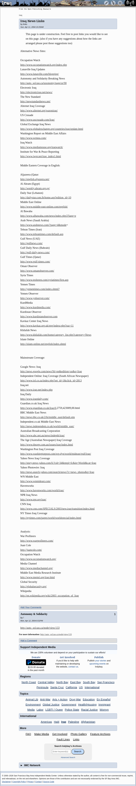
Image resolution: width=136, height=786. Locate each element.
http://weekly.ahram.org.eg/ (35, 188)
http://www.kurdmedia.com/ (35, 307)
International (92, 687)
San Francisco (105, 682)
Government (68, 704)
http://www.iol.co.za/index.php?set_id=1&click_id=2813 (51, 380)
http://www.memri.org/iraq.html (37, 577)
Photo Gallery (79, 734)
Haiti (56, 721)
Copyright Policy (19, 782)
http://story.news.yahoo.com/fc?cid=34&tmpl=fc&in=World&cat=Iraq (58, 462)
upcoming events (97, 664)
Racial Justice (89, 709)
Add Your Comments (30, 607)
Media (31, 709)
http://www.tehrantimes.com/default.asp (41, 234)
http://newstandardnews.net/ (35, 101)
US (81, 687)
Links (76, 739)
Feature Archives (100, 734)
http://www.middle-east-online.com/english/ (44, 206)
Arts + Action (60, 699)
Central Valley (46, 682)
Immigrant (104, 704)
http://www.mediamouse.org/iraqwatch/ (41, 147)
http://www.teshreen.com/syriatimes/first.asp (44, 279)
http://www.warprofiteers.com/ (36, 540)
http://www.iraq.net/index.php (36, 389)
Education (89, 699)
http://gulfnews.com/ (31, 243)
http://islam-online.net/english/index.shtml (43, 343)
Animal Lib (32, 699)
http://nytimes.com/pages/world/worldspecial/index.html (50, 517)
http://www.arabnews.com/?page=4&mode (43, 224)
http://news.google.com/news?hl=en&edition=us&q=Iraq (51, 371)
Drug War (75, 699)
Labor (40, 709)
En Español (103, 699)
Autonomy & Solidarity (33, 614)
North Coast (29, 682)
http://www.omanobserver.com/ (37, 270)
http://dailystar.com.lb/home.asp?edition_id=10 (45, 197)
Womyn (104, 709)
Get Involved (59, 734)
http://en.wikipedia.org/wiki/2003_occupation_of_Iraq (49, 595)
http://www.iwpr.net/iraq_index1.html (40, 156)
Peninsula (42, 687)
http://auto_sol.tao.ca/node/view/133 (40, 627)
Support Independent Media (38, 647)
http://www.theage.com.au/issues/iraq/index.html (46, 444)
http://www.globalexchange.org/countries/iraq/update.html (51, 128)
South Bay (89, 682)
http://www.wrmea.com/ (33, 137)
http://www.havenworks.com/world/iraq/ (42, 490)
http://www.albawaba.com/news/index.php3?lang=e (48, 215)
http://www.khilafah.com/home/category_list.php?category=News (55, 334)
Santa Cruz (57, 687)
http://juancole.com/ (31, 549)
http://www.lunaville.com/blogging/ (39, 73)
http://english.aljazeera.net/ (34, 179)
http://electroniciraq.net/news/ (36, 92)
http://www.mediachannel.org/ (36, 568)
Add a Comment (28, 640)
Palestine (73, 721)
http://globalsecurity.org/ (33, 586)
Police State (72, 709)
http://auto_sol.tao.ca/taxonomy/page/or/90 (43, 83)
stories (100, 660)
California (71, 687)
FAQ (28, 734)
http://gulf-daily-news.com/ (35, 252)
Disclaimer (6, 782)
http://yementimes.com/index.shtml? (40, 288)
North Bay (62, 682)
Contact (38, 782)
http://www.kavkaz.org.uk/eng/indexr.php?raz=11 (47, 325)
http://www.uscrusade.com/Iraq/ (37, 119)
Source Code (48, 782)
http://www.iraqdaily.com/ (34, 398)
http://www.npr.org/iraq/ (33, 499)
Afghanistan (88, 721)
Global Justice (51, 704)
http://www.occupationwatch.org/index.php (43, 64)
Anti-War (45, 699)
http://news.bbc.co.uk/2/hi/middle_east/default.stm (47, 417)
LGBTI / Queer (54, 709)
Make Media (41, 734)
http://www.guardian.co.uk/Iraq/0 (38, 407)
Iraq (20, 15)
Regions (25, 676)
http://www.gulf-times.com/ (35, 261)
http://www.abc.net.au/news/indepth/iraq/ (42, 435)
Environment (33, 704)
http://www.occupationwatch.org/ (38, 558)
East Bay (75, 682)
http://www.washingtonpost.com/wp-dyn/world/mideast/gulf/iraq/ (55, 453)
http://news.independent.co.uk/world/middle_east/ (47, 426)
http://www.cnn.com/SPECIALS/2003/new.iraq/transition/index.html (57, 508)
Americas (46, 721)
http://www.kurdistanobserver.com (38, 316)
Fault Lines (63, 739)
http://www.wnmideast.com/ (35, 481)
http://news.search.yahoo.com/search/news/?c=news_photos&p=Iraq (57, 472)
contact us (73, 667)
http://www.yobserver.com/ (35, 298)
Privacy (30, 782)
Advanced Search (68, 757)
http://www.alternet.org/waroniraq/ (39, 110)
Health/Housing (87, 704)
